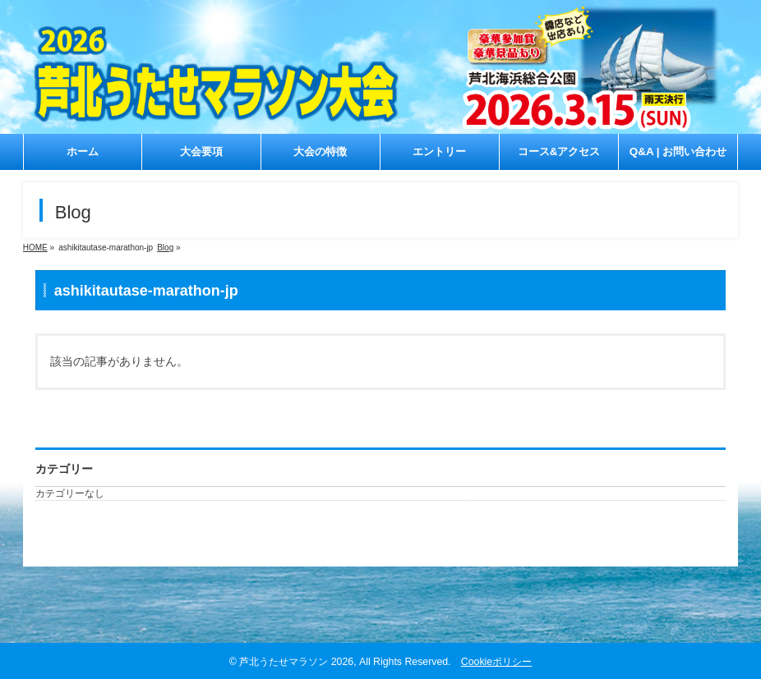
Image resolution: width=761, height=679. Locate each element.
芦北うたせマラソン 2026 (296, 662)
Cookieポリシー (496, 662)
